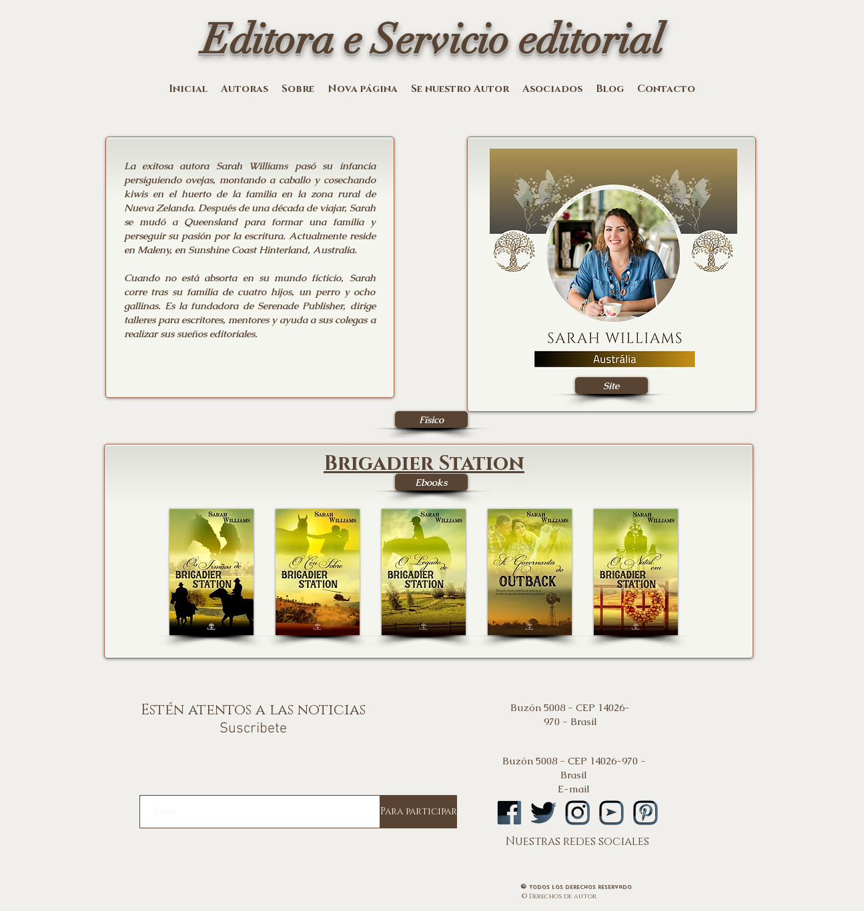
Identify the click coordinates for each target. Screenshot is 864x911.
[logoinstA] (577, 812)
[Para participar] (418, 811)
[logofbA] (509, 812)
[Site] (611, 385)
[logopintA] (645, 812)
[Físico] (431, 419)
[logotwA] (543, 812)
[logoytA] (611, 812)
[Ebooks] (431, 482)
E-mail (574, 788)
